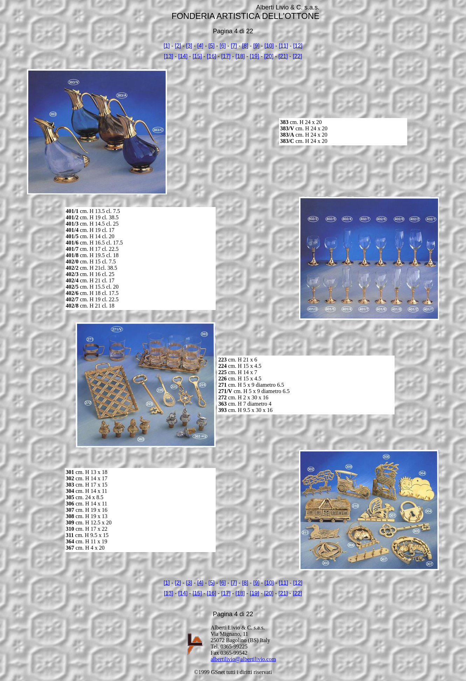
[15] (197, 56)
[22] (297, 56)
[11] (283, 46)
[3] (189, 46)
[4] (200, 46)
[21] (283, 56)
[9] (256, 46)
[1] (167, 46)
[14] (183, 56)
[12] (297, 46)
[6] (223, 46)
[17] (226, 56)
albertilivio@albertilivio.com (243, 659)
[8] (245, 46)
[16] (211, 56)
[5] (211, 46)
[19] (254, 56)
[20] (268, 56)
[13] (168, 56)
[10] (269, 46)
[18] (240, 56)
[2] (178, 46)
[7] (234, 46)
